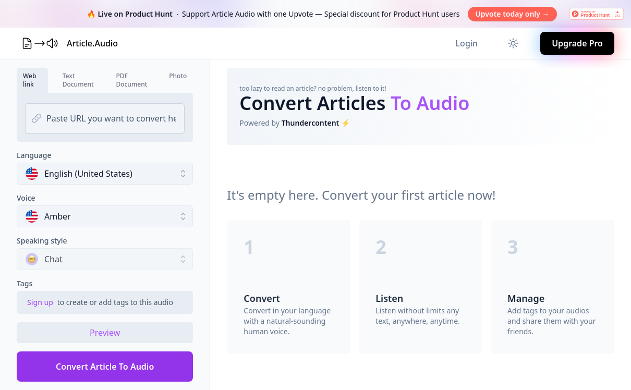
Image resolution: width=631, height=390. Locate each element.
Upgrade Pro (577, 43)
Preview (105, 332)
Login (467, 43)
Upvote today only (512, 14)
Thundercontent (310, 123)
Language (34, 155)
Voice (26, 198)
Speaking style (42, 241)
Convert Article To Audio (105, 366)
